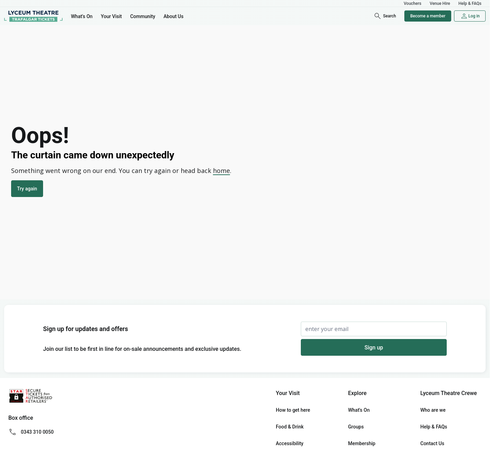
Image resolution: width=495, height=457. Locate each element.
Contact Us (432, 443)
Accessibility (289, 443)
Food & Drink (290, 427)
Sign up (373, 347)
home (221, 170)
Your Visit (111, 16)
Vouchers (412, 3)
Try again (27, 188)
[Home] (33, 16)
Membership (362, 443)
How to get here (293, 410)
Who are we (433, 410)
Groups (356, 427)
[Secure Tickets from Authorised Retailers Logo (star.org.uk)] (30, 396)
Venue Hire (440, 3)
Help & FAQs (470, 3)
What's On (81, 16)
